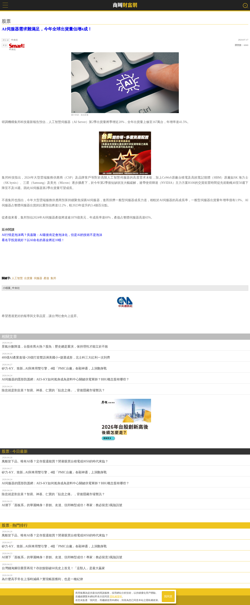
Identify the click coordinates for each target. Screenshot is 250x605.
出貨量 (28, 278)
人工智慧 (17, 278)
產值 (46, 278)
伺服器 (38, 278)
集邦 (53, 278)
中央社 (17, 47)
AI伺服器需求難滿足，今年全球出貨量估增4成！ (47, 29)
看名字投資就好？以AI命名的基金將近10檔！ (33, 240)
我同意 (168, 596)
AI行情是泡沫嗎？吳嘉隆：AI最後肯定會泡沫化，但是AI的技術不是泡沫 (52, 235)
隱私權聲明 (116, 596)
